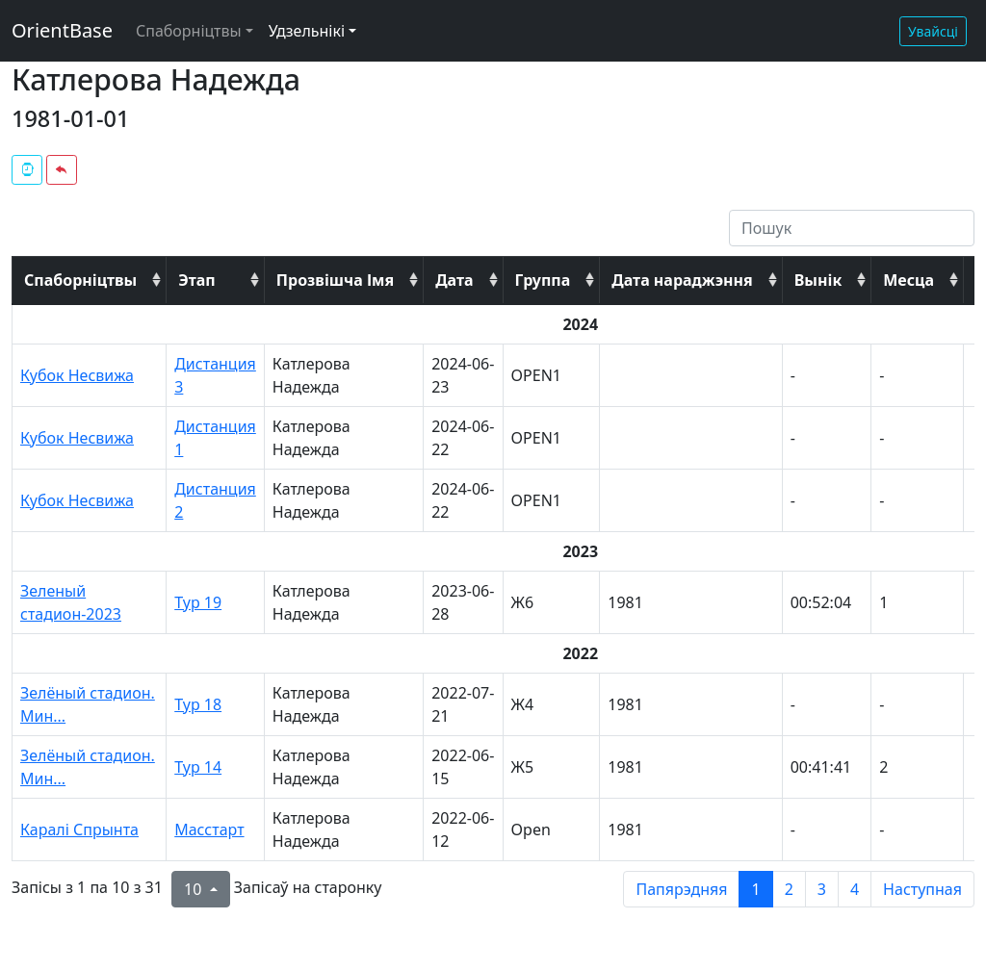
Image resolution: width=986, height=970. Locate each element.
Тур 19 (197, 602)
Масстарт (209, 829)
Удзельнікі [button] (307, 30)
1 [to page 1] (755, 889)
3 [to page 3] (821, 889)
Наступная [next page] (922, 889)
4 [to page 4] (854, 889)
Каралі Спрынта (79, 829)
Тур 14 (197, 767)
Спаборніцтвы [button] (189, 30)
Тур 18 (197, 704)
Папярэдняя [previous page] (681, 889)
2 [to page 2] (789, 889)
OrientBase (62, 30)
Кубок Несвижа (77, 375)
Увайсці (933, 31)
